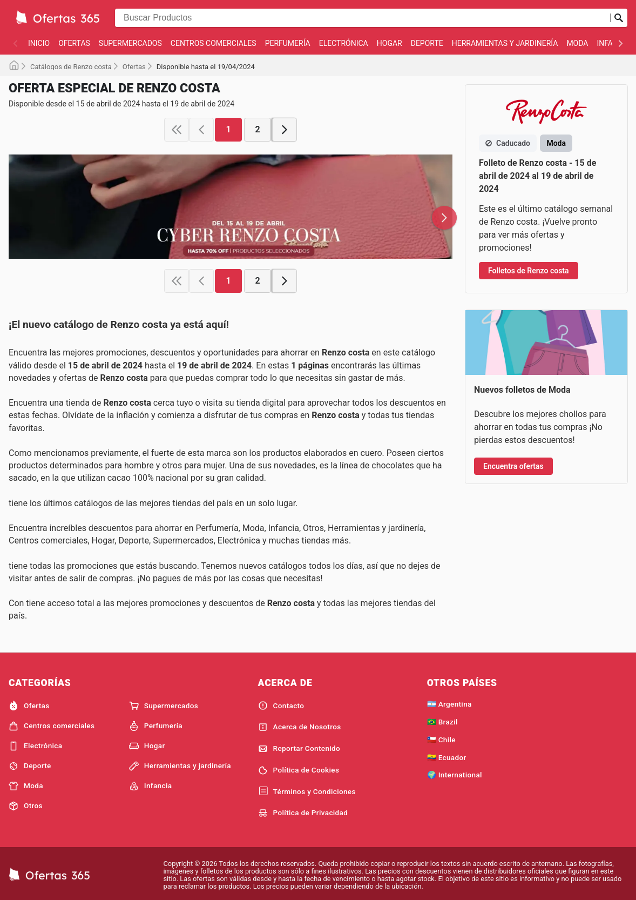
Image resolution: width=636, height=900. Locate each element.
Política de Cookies (299, 770)
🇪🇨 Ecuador (446, 757)
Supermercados (130, 43)
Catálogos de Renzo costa (71, 67)
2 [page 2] (257, 129)
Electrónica (343, 43)
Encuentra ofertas (513, 466)
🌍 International (454, 774)
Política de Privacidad (303, 813)
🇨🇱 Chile (441, 739)
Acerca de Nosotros (299, 727)
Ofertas (74, 43)
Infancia (150, 786)
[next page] (284, 130)
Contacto (281, 705)
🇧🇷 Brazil (442, 721)
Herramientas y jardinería (505, 43)
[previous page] (201, 130)
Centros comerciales (213, 43)
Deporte (427, 43)
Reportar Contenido (299, 749)
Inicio (39, 43)
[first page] (176, 130)
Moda (577, 43)
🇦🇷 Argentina (449, 704)
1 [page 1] (228, 129)
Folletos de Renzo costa (528, 270)
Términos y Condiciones (307, 791)
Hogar (389, 43)
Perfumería (287, 43)
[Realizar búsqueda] (618, 17)
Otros (26, 806)
